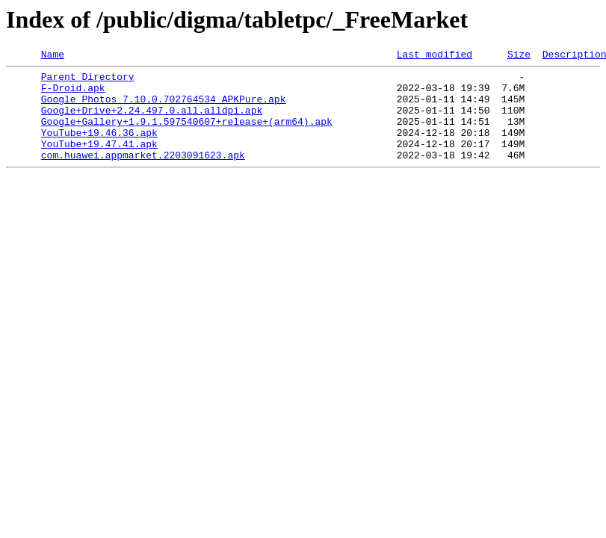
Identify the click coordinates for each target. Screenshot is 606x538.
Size (519, 56)
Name (52, 56)
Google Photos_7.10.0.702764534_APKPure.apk (163, 107)
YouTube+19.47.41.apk (99, 161)
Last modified (434, 56)
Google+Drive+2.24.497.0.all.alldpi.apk (151, 121)
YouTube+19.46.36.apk (99, 148)
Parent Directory (88, 80)
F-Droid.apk (73, 94)
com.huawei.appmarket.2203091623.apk (143, 175)
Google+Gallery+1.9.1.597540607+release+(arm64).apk (187, 134)
